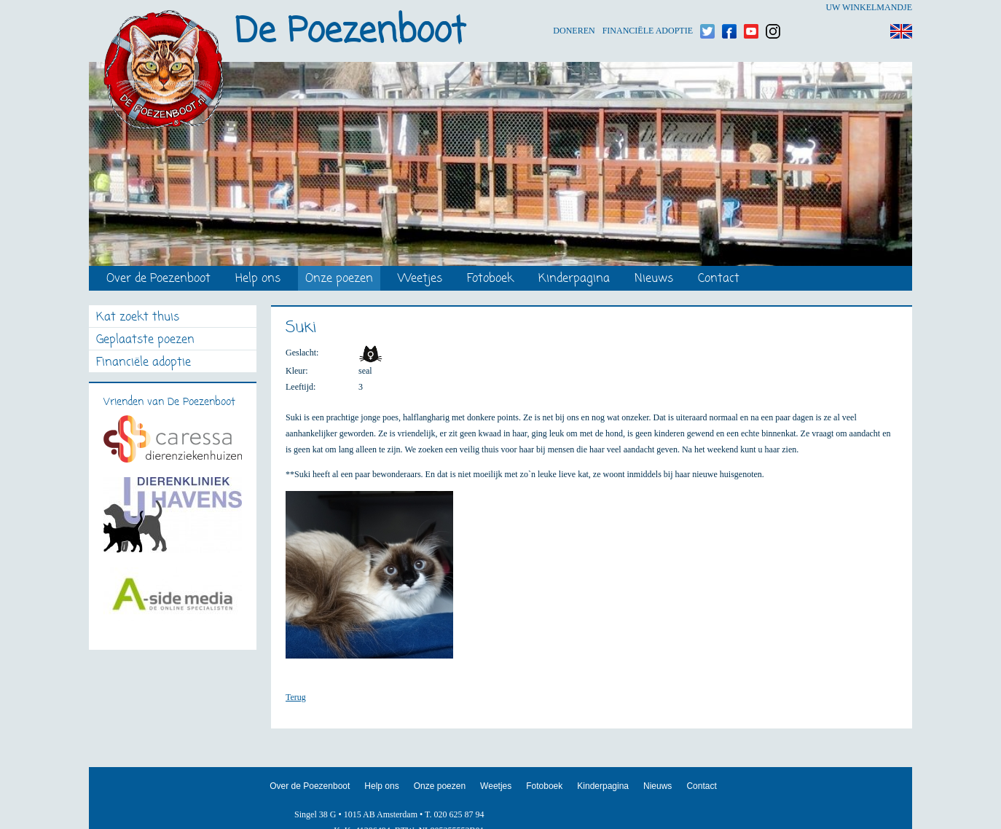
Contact (718, 279)
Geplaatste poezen (145, 340)
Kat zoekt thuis (137, 318)
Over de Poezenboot (158, 279)
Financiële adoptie (647, 7)
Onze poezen (339, 279)
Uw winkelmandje (868, 7)
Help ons (257, 279)
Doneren (573, 7)
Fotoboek (490, 279)
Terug (296, 697)
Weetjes (420, 279)
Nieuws (654, 279)
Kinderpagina (574, 279)
